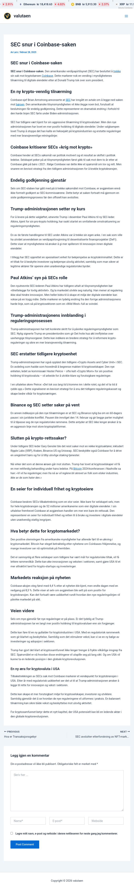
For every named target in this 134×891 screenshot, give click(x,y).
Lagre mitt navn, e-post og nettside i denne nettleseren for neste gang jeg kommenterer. (66, 833)
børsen (20, 104)
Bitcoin (77, 468)
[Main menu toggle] (126, 16)
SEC (68, 100)
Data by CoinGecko (125, 8)
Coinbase (47, 75)
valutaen (22, 16)
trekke (117, 71)
